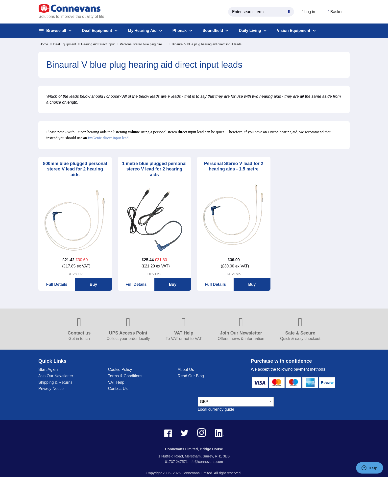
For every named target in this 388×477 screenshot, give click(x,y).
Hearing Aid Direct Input (96, 44)
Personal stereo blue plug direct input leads (142, 44)
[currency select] (236, 401)
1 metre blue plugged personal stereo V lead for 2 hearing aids (154, 169)
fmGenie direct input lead (108, 138)
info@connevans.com (206, 462)
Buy (93, 284)
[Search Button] (287, 11)
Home (44, 44)
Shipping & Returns (55, 382)
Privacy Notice (51, 388)
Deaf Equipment (63, 44)
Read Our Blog (191, 376)
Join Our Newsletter (55, 376)
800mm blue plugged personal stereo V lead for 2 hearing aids (75, 169)
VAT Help (116, 382)
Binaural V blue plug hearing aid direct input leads (205, 44)
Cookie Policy (120, 369)
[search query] (259, 12)
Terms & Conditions (125, 376)
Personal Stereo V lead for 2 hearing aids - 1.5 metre (233, 166)
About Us (186, 369)
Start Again (48, 369)
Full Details (56, 284)
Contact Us (118, 388)
